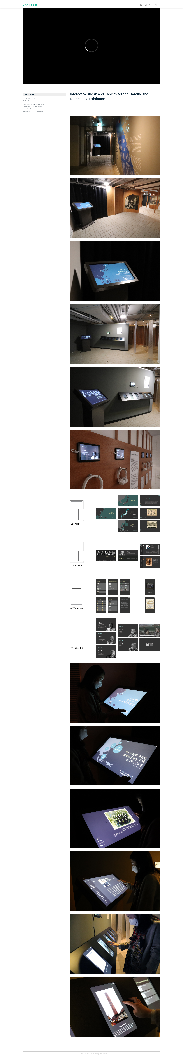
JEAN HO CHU (30, 5)
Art (156, 5)
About (148, 5)
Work (139, 5)
